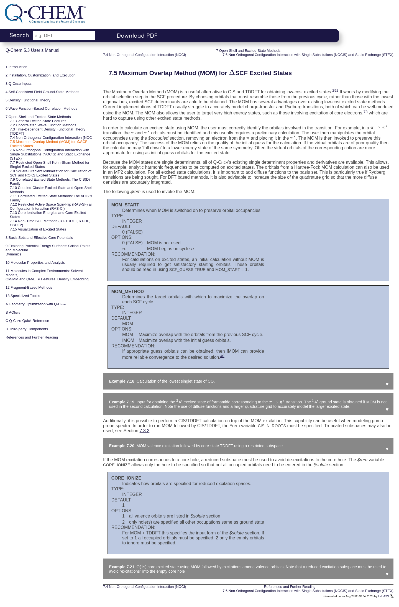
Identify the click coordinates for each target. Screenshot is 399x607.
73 (366, 111)
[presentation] (78, 142)
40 (222, 356)
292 (335, 90)
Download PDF (137, 35)
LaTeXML (385, 596)
